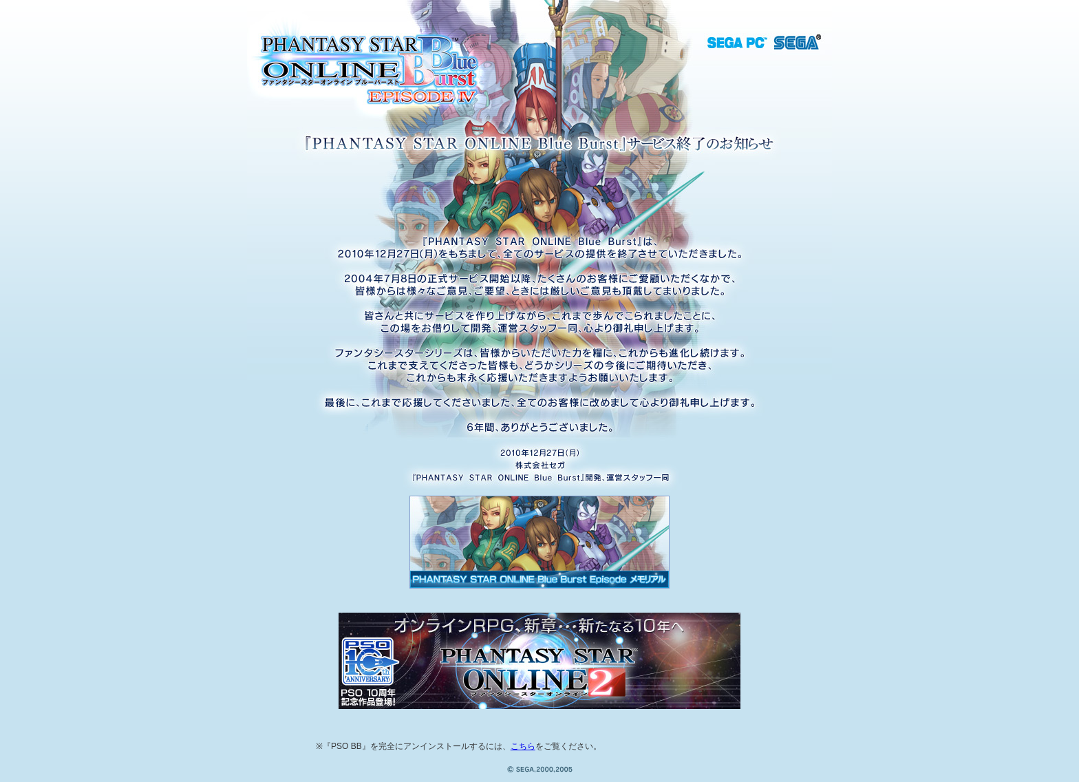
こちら (523, 746)
